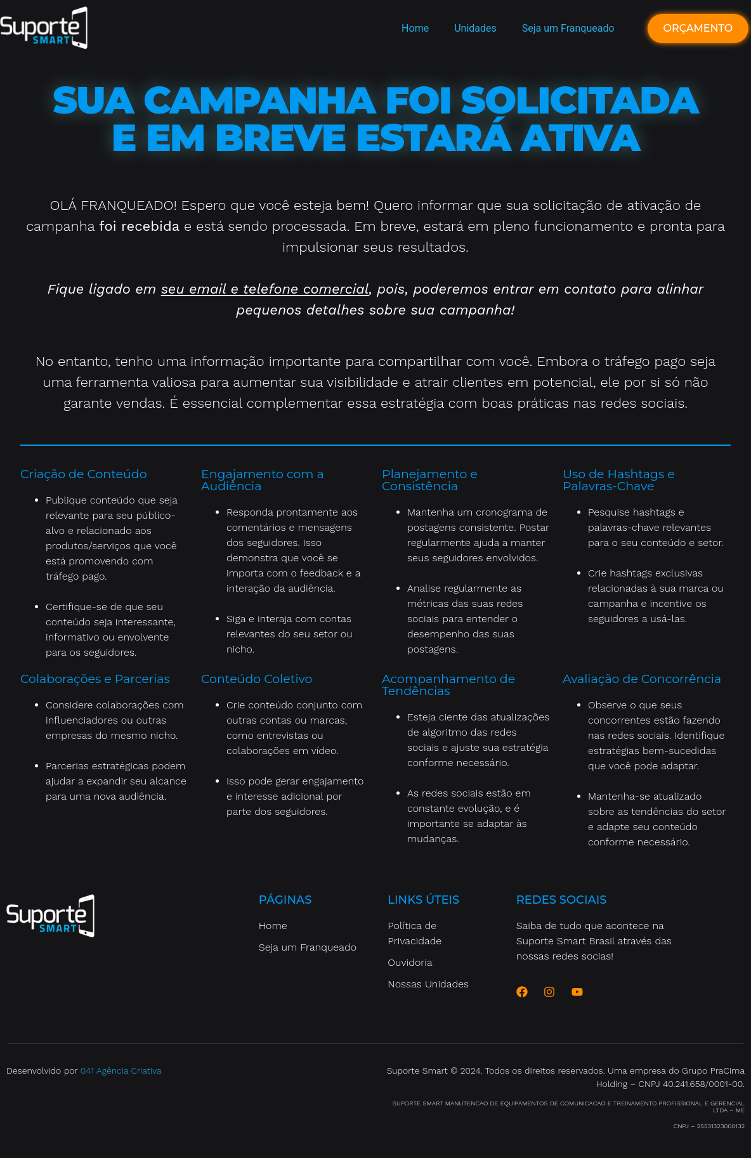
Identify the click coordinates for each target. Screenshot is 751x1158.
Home (415, 28)
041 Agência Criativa (121, 1070)
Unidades (475, 28)
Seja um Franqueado (568, 28)
